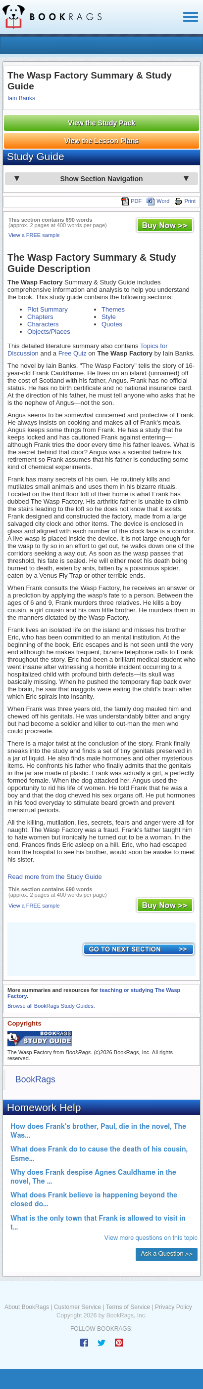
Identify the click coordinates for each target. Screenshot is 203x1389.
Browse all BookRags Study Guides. (51, 1006)
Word (158, 201)
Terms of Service (128, 1307)
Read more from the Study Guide (54, 876)
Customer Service (77, 1307)
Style (109, 316)
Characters (43, 324)
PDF (131, 201)
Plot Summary (47, 309)
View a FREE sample (34, 235)
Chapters (40, 316)
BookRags (35, 1079)
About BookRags (26, 1307)
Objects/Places (48, 331)
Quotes (112, 324)
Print (185, 201)
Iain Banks (21, 98)
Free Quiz (72, 353)
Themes (113, 309)
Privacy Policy (173, 1307)
